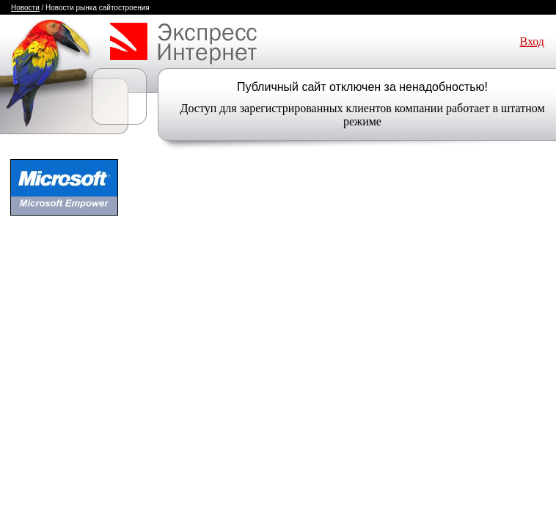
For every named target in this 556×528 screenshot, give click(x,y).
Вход (531, 41)
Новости (25, 8)
